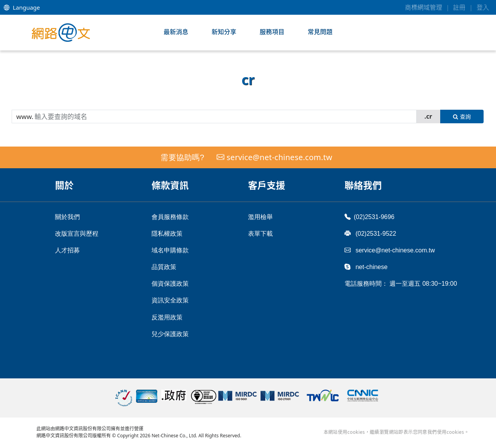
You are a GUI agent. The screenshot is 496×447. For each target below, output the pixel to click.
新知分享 (224, 32)
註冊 (459, 7)
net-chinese (366, 266)
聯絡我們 (363, 185)
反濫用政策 (167, 317)
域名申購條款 (170, 250)
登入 (483, 7)
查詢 (462, 116)
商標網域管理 (423, 7)
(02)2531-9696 (369, 216)
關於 (64, 185)
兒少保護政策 (170, 334)
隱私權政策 (167, 233)
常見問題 (320, 32)
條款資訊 (170, 185)
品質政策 (164, 267)
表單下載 (260, 233)
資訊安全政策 (170, 300)
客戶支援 (266, 185)
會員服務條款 (170, 217)
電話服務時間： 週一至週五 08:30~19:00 (400, 283)
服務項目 (272, 32)
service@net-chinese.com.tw (279, 157)
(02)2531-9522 (370, 233)
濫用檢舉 (260, 217)
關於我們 (67, 217)
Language (22, 7)
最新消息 (176, 32)
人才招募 (67, 250)
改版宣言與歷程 (76, 233)
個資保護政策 (170, 283)
